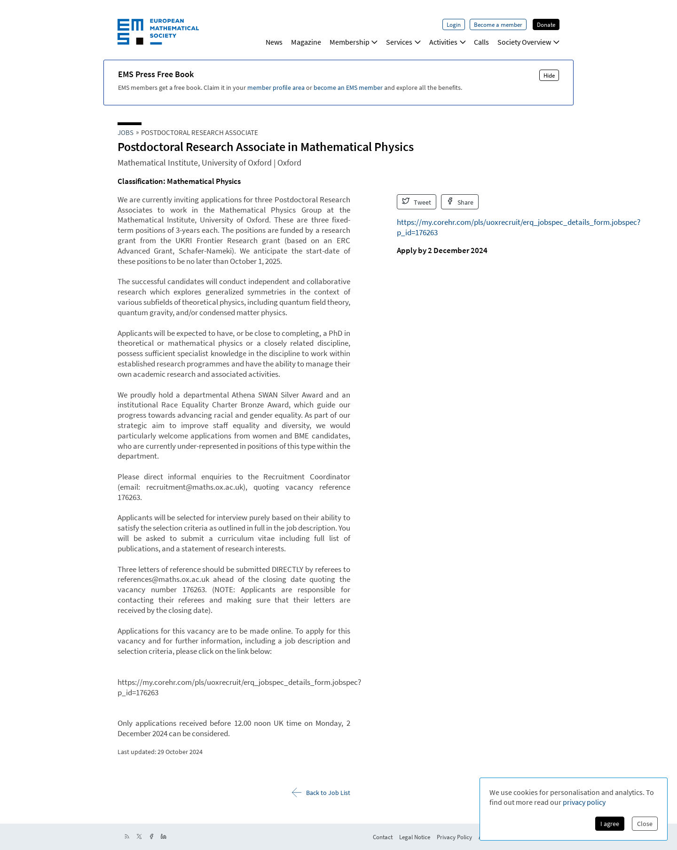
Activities (447, 42)
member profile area (276, 87)
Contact (383, 837)
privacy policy (584, 802)
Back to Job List (321, 792)
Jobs (126, 132)
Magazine (306, 42)
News (274, 42)
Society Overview (528, 42)
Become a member (498, 24)
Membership (354, 42)
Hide (549, 75)
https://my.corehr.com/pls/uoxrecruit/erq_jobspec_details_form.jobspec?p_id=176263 (518, 227)
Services (403, 42)
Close (645, 823)
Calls (481, 42)
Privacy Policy (454, 837)
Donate (546, 24)
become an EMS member (348, 87)
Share (460, 202)
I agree (609, 823)
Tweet (416, 202)
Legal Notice (414, 837)
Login (454, 24)
